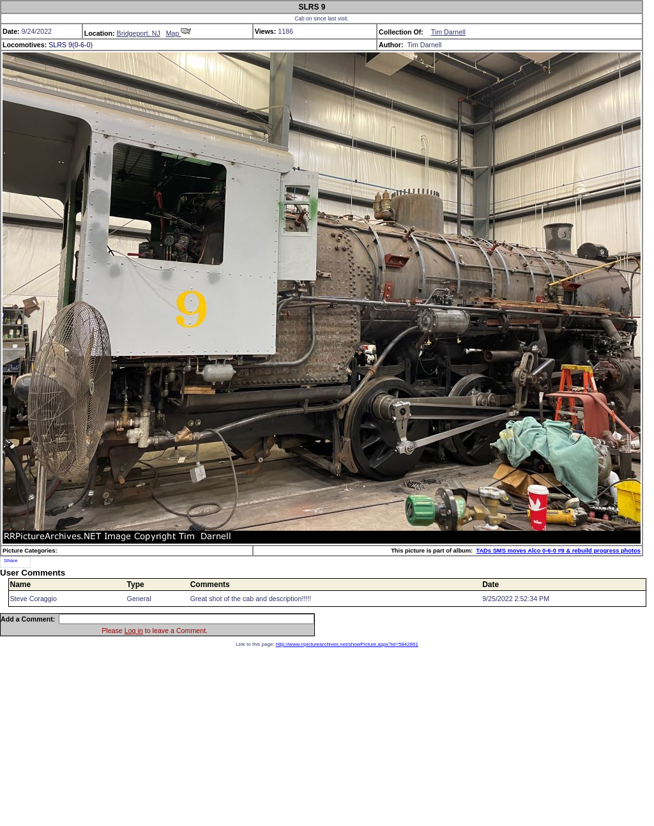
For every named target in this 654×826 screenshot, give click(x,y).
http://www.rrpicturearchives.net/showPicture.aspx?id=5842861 (347, 644)
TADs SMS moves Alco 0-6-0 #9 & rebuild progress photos (558, 550)
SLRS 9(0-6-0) (71, 45)
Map (179, 33)
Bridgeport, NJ (138, 33)
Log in (134, 630)
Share (10, 560)
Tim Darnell (448, 32)
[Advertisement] (327, 736)
